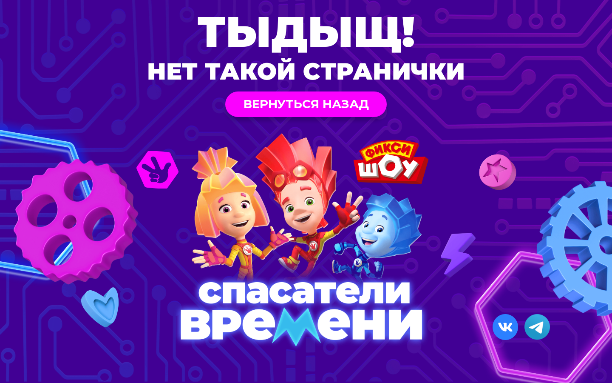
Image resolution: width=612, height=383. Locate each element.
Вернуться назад (306, 104)
